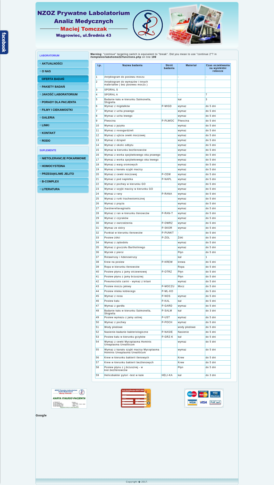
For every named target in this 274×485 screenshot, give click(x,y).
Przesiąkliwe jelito (58, 173)
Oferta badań (53, 79)
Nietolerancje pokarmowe (64, 158)
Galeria (48, 117)
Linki (45, 125)
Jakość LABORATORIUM (60, 94)
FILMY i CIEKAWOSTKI (57, 109)
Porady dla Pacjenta (59, 102)
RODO (46, 140)
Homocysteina (53, 166)
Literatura (51, 189)
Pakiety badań (53, 86)
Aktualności (52, 63)
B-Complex (50, 181)
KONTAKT (48, 133)
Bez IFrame (137, 447)
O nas (46, 71)
